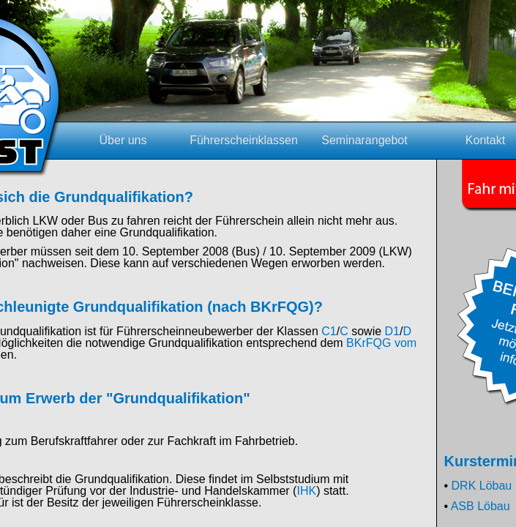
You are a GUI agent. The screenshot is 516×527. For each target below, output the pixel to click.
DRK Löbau (482, 485)
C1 (328, 331)
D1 (392, 331)
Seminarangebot (364, 140)
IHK (306, 491)
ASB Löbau (480, 506)
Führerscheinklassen (244, 140)
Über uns (123, 140)
